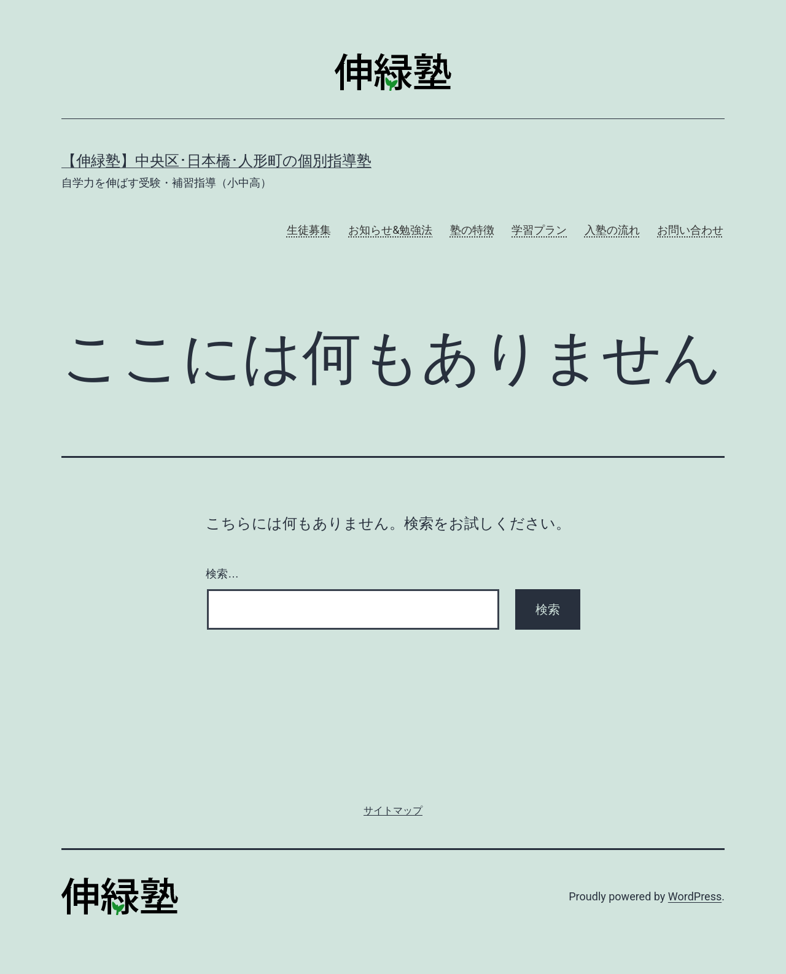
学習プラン (539, 229)
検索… (222, 574)
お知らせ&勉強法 (390, 229)
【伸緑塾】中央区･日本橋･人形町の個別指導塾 (216, 160)
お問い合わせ (690, 229)
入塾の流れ (612, 229)
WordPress (695, 896)
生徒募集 (309, 229)
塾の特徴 (472, 229)
